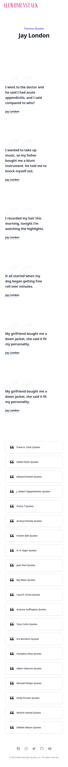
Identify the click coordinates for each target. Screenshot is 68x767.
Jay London (12, 111)
